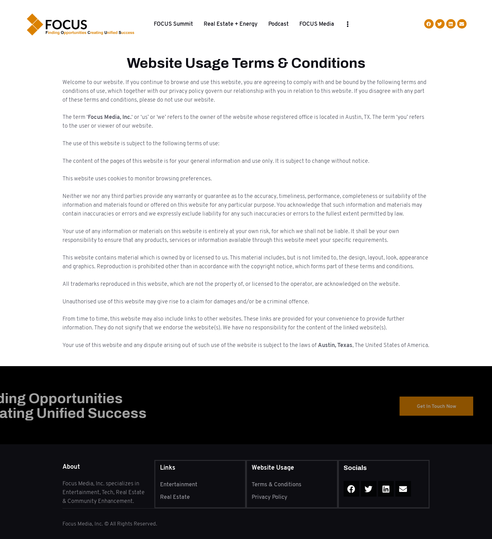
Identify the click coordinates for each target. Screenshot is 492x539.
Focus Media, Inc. (83, 523)
